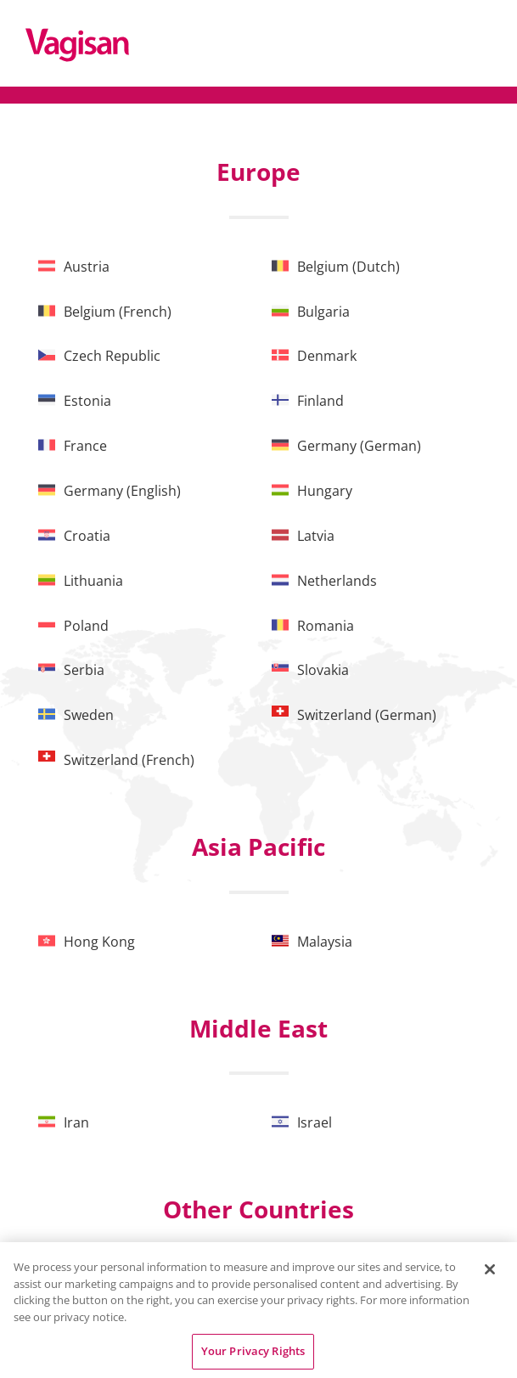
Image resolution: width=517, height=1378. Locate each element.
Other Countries (258, 1209)
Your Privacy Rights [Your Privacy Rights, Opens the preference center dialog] (253, 1350)
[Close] (490, 1269)
